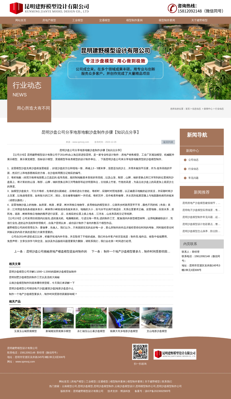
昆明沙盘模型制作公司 (169, 386)
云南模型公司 (69, 386)
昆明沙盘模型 (85, 386)
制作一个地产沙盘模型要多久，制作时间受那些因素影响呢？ (142, 251)
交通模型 (104, 20)
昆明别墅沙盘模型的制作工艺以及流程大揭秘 (34, 277)
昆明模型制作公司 (146, 386)
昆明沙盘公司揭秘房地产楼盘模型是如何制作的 (56, 251)
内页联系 (190, 244)
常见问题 (193, 177)
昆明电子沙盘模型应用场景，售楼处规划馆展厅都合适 (201, 210)
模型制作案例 (134, 20)
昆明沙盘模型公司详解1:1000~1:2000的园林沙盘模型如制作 (43, 271)
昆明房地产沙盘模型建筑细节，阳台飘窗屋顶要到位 (201, 202)
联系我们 (167, 381)
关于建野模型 (199, 20)
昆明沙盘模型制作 (104, 386)
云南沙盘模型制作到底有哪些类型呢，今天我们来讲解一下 (42, 282)
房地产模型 (49, 20)
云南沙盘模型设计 (125, 386)
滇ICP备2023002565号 (158, 391)
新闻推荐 (202, 192)
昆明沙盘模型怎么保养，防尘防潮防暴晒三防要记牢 (201, 231)
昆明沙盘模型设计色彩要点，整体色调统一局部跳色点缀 (201, 224)
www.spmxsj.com (80, 142)
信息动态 (196, 109)
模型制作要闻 (167, 20)
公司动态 (193, 159)
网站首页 (20, 20)
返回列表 (168, 142)
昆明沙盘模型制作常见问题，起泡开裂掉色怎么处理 (201, 217)
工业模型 (77, 20)
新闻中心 (208, 109)
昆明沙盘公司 (113, 159)
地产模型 (79, 381)
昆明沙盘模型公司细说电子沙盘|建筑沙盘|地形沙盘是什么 (41, 288)
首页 (188, 109)
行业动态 (193, 168)
